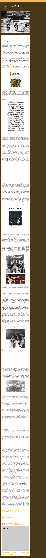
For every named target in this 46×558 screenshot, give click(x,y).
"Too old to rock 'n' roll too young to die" (9, 524)
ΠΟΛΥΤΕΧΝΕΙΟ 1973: (10, 515)
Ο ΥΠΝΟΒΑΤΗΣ (11, 6)
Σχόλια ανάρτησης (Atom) (9, 554)
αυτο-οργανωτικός (5, 417)
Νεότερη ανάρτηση (5, 552)
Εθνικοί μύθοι (22, 524)
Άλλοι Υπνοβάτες (17, 524)
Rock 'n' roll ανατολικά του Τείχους (6, 516)
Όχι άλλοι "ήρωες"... (4, 518)
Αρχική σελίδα (15, 552)
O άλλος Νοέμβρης (4, 517)
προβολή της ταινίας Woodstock (17, 354)
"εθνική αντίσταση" (20, 47)
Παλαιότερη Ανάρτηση (25, 552)
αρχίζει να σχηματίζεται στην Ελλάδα (12, 402)
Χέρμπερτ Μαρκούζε (26, 477)
